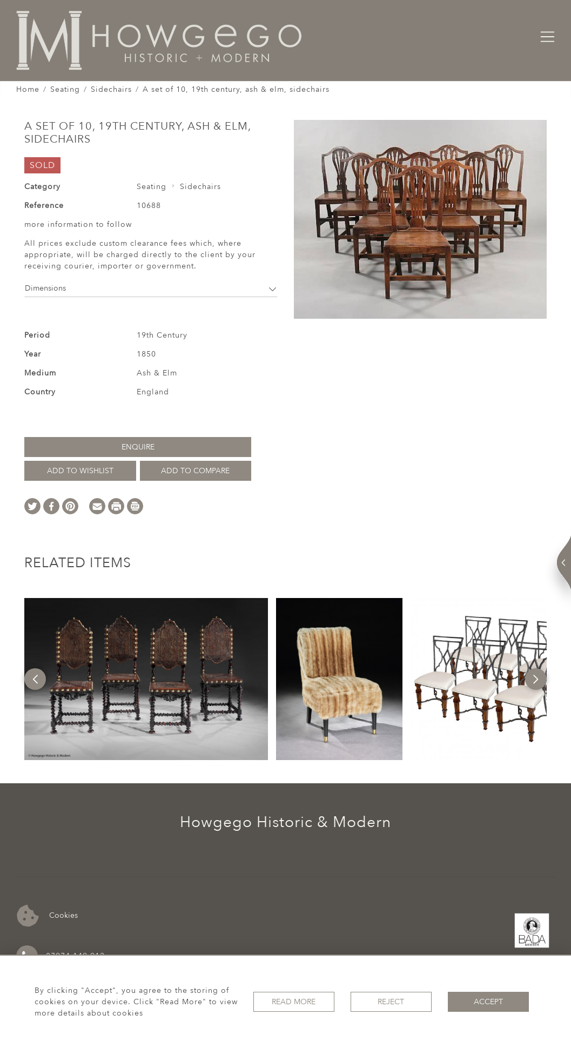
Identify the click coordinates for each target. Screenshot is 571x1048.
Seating (65, 89)
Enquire (138, 447)
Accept (488, 1002)
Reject (391, 1002)
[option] (145, 679)
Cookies (47, 916)
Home (27, 89)
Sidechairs (111, 89)
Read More (293, 1002)
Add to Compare (195, 471)
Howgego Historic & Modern (285, 822)
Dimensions (151, 288)
